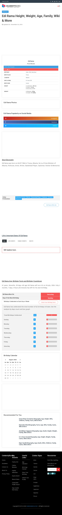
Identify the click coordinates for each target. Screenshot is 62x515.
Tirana (27, 75)
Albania (27, 77)
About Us (4, 470)
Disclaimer (5, 463)
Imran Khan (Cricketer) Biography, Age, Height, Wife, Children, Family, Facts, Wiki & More (36, 419)
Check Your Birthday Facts (48, 302)
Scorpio (35, 482)
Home (3, 460)
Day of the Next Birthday (11, 298)
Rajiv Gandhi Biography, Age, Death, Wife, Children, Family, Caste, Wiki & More (37, 443)
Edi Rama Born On (8, 294)
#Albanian (5, 11)
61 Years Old (29, 80)
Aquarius (35, 493)
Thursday (7, 337)
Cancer (27, 83)
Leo (34, 474)
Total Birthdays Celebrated (13, 315)
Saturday (34, 72)
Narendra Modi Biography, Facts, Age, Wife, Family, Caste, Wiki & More (37, 425)
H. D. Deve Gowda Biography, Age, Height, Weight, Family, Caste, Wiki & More (37, 437)
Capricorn (36, 489)
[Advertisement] (31, 40)
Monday (6, 324)
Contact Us (5, 467)
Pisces (35, 496)
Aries (34, 460)
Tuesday (6, 328)
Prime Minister (31, 63)
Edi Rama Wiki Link (51, 205)
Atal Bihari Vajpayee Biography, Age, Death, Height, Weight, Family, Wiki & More (38, 431)
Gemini (35, 467)
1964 (30, 72)
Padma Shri (15, 462)
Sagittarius (36, 486)
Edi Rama (31, 61)
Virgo (34, 477)
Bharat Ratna (15, 479)
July (27, 72)
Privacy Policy (6, 474)
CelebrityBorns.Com (32, 506)
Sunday (6, 319)
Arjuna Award (15, 476)
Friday (6, 342)
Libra (34, 479)
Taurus (35, 463)
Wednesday (7, 333)
